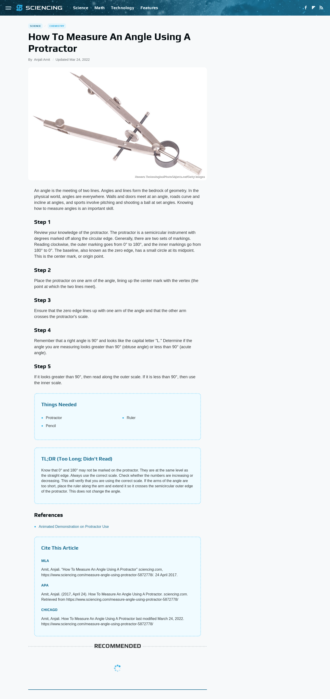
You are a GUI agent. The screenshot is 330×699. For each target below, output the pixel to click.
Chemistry (57, 26)
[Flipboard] (313, 7)
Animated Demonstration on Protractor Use (74, 527)
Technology (122, 7)
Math (99, 7)
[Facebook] (305, 7)
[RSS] (321, 7)
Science (80, 7)
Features (149, 7)
